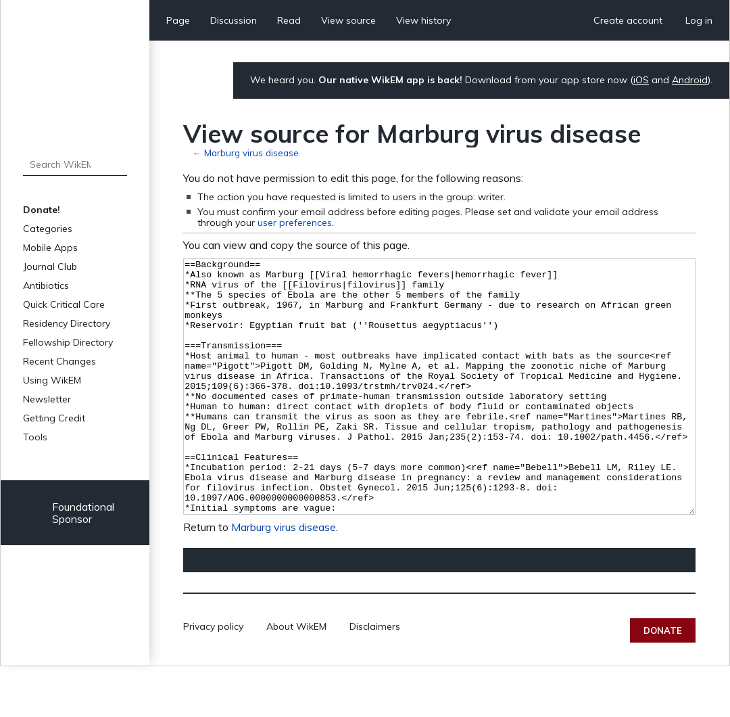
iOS (641, 80)
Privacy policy (213, 677)
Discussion (233, 20)
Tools (35, 437)
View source (348, 20)
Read (289, 20)
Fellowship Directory (68, 342)
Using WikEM (52, 380)
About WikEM (296, 677)
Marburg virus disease (251, 152)
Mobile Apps (50, 247)
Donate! (41, 210)
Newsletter (47, 399)
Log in (698, 20)
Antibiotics (46, 285)
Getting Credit (54, 418)
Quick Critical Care (64, 304)
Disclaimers (374, 677)
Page (178, 20)
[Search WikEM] (75, 164)
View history (423, 20)
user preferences (295, 222)
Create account (627, 20)
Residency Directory (66, 323)
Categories (47, 229)
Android (690, 80)
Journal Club (50, 266)
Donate (662, 681)
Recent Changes (59, 361)
